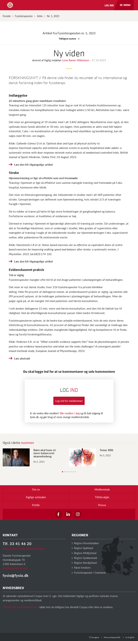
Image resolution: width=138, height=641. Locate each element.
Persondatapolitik (112, 637)
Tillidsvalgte (102, 497)
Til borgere (94, 637)
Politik (36, 505)
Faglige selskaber (36, 497)
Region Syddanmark (84, 558)
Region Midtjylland (84, 553)
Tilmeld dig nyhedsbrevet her (20, 607)
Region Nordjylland (84, 562)
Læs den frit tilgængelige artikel (33, 164)
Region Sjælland (82, 548)
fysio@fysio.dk (16, 575)
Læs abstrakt (22, 358)
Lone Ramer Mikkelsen (76, 60)
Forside (7, 16)
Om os (36, 489)
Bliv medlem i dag (70, 413)
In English (129, 637)
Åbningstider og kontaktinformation (24, 548)
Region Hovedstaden (85, 543)
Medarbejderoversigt (15, 568)
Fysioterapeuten (24, 16)
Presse (102, 505)
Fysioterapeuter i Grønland (88, 572)
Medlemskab (102, 489)
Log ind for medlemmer (69, 401)
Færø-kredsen (81, 567)
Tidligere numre (69, 38)
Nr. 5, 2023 (53, 16)
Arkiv (40, 16)
